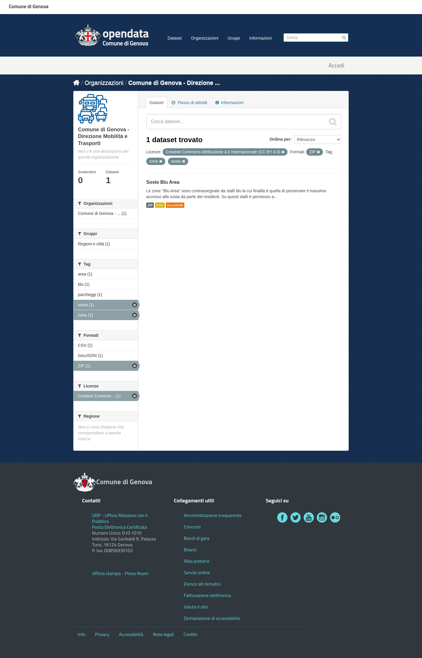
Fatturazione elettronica (207, 595)
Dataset (175, 38)
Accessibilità (131, 634)
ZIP (150, 205)
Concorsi (192, 526)
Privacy (102, 634)
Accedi (336, 65)
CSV (159, 205)
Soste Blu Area (162, 182)
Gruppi (234, 38)
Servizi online (197, 572)
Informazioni (260, 38)
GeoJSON (175, 205)
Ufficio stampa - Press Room (120, 573)
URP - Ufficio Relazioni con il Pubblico (120, 518)
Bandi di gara (196, 538)
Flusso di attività (189, 102)
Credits (190, 634)
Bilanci (190, 549)
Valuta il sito (196, 606)
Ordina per (280, 139)
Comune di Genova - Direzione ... (174, 82)
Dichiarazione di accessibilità (211, 618)
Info (81, 634)
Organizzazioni (204, 38)
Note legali (163, 634)
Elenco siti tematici (202, 583)
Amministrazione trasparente (212, 515)
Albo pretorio (196, 561)
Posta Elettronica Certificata (119, 527)
